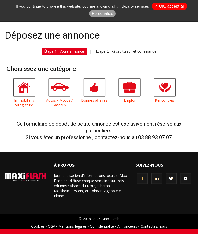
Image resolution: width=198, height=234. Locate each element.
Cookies (38, 226)
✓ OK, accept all (169, 6)
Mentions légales (72, 226)
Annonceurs (127, 226)
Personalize (102, 13)
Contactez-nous (154, 226)
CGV (51, 226)
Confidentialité (102, 226)
